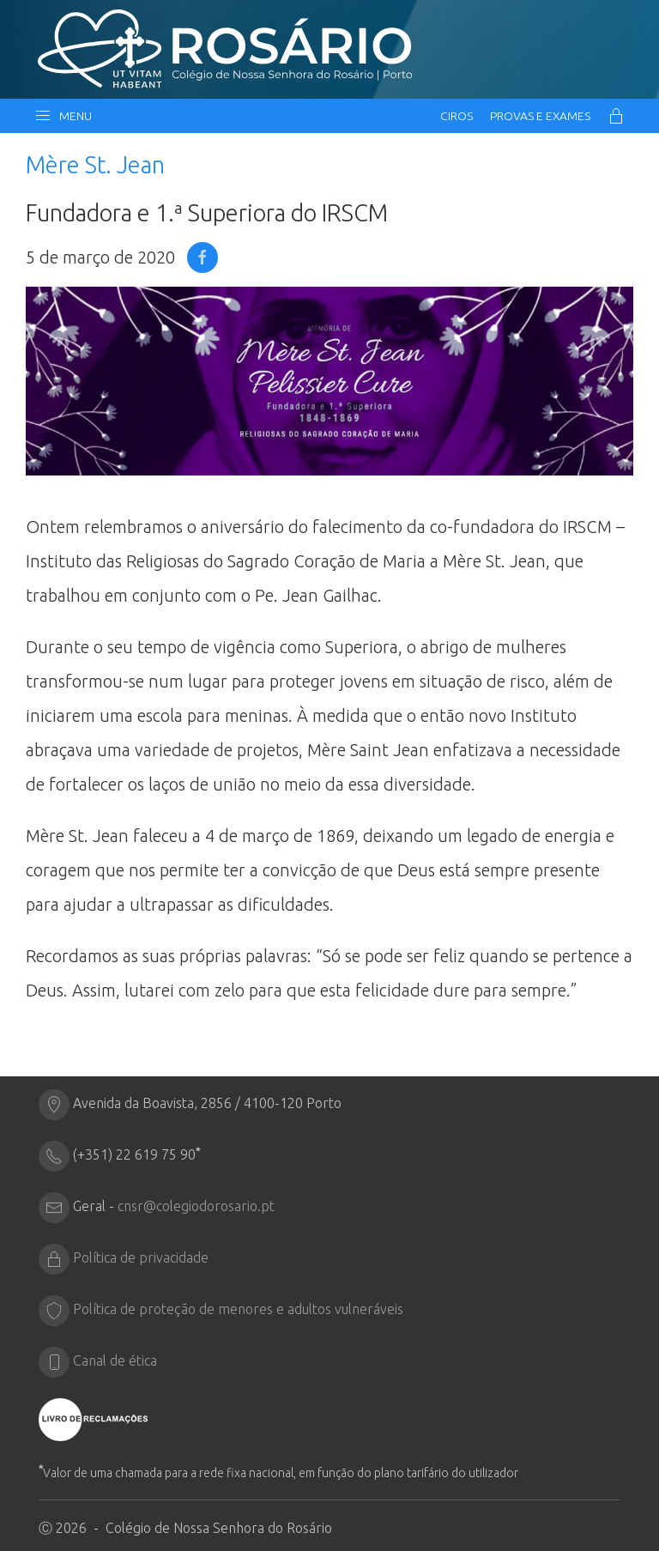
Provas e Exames (540, 116)
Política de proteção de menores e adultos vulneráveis (238, 1309)
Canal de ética (115, 1360)
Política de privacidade (141, 1257)
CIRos (456, 116)
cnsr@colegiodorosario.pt (196, 1206)
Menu (63, 115)
